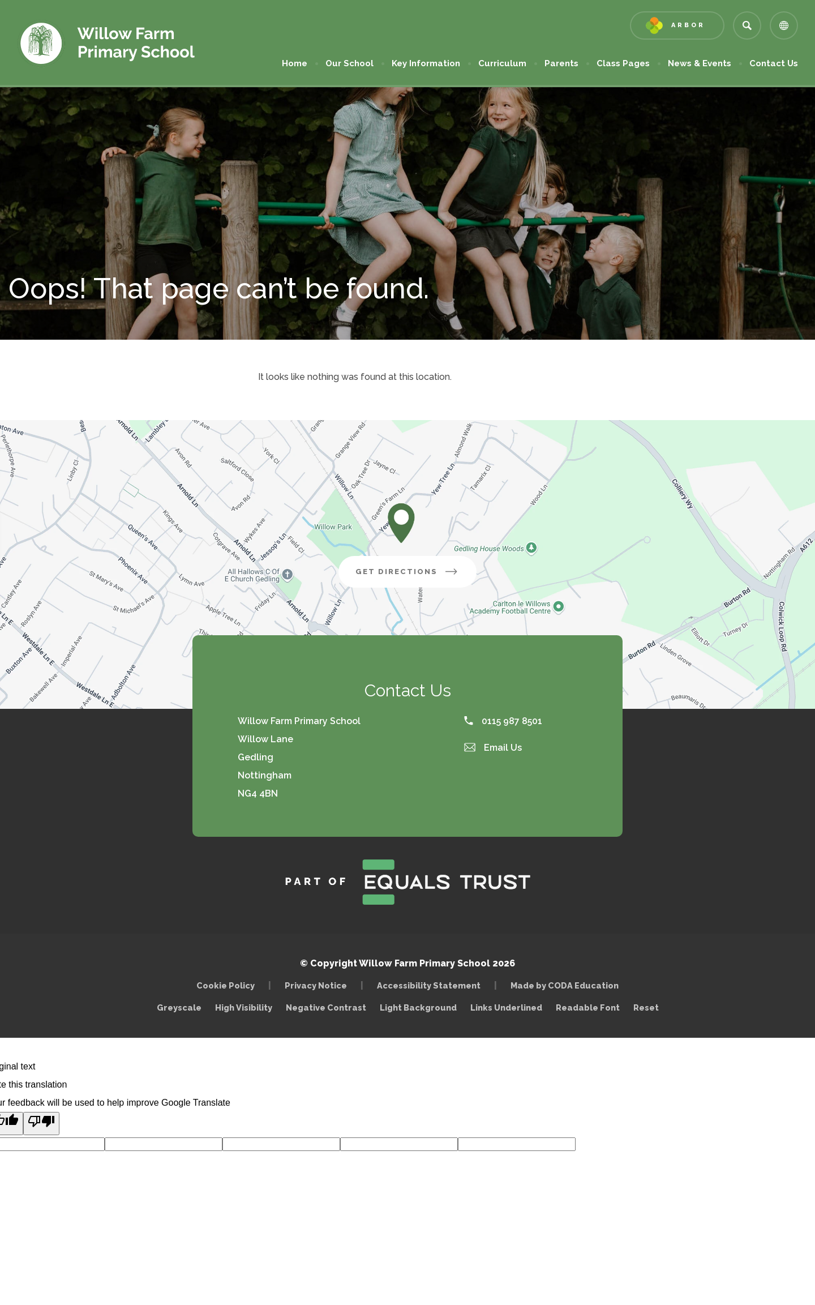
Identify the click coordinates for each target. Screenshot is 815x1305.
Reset (646, 1007)
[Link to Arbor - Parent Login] (677, 25)
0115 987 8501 (503, 721)
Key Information (426, 63)
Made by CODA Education (567, 985)
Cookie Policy (225, 985)
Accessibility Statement (429, 985)
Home (294, 63)
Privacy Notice (316, 985)
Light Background (418, 1007)
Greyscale (179, 1007)
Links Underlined (506, 1007)
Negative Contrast (326, 1007)
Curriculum (502, 63)
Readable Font (588, 1007)
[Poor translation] (41, 1123)
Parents (561, 63)
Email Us (493, 747)
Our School (349, 63)
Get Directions (416, 576)
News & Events (699, 63)
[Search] (747, 25)
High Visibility (243, 1007)
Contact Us (773, 63)
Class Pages (623, 63)
